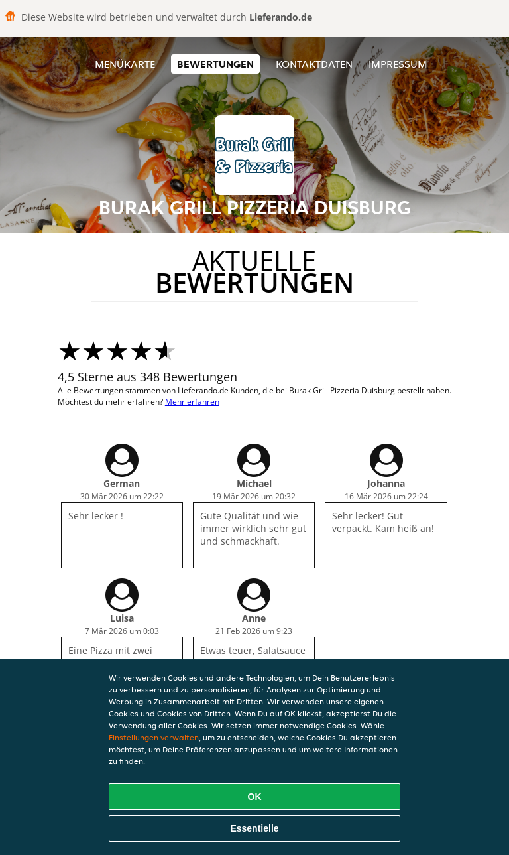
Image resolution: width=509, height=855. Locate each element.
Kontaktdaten (314, 64)
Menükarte (125, 64)
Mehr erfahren (192, 401)
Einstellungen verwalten (154, 737)
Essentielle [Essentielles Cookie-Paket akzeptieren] (254, 828)
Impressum (397, 64)
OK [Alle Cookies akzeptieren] (255, 796)
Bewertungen (215, 64)
